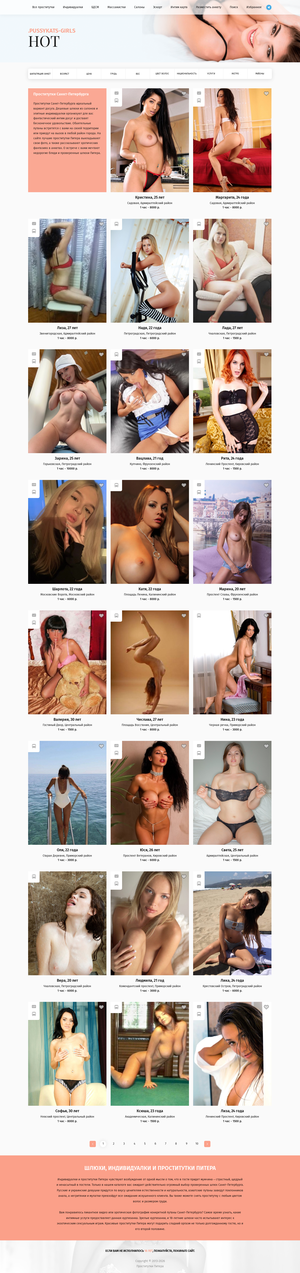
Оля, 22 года (67, 850)
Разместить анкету (208, 7)
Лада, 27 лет (232, 328)
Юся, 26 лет (150, 850)
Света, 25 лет (232, 850)
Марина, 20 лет (232, 589)
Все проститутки (43, 7)
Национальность (186, 73)
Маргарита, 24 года (232, 197)
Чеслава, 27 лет (150, 719)
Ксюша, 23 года (150, 1111)
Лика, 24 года (232, 980)
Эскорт (157, 7)
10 (196, 1143)
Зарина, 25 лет (67, 458)
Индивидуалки (73, 7)
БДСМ (95, 7)
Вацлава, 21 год (149, 458)
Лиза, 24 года (232, 1111)
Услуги (211, 73)
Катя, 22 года (150, 589)
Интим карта (179, 7)
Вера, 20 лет (67, 980)
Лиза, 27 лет (67, 328)
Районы (259, 73)
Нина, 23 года (232, 719)
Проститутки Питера (150, 1266)
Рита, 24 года (232, 458)
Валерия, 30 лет (67, 719)
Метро (235, 73)
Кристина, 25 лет (149, 197)
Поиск (234, 7)
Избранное (254, 7)
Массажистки (117, 7)
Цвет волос (162, 73)
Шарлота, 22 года (67, 589)
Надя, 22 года (149, 328)
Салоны (139, 7)
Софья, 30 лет (67, 1111)
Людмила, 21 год (150, 980)
